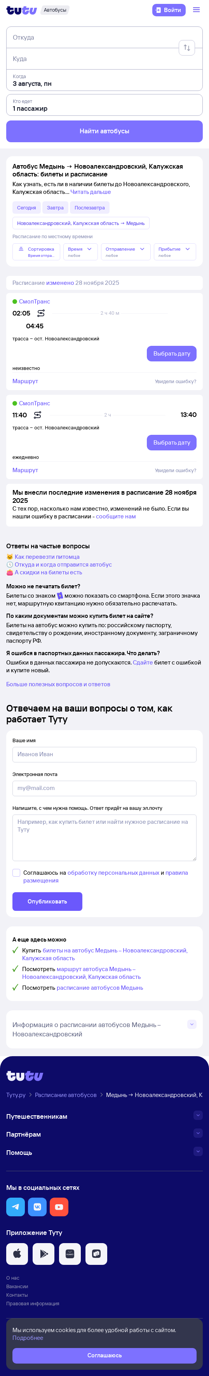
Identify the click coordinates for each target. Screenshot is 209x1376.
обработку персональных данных (113, 872)
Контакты (17, 1295)
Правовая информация (32, 1303)
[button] (15, 1207)
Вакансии (17, 1286)
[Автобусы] (55, 10)
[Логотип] (21, 10)
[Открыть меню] (197, 10)
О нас (12, 1278)
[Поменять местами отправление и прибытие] (187, 48)
